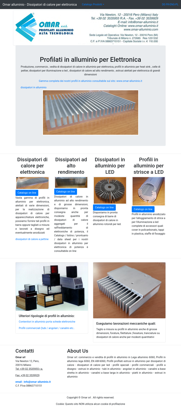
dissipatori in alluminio (34, 87)
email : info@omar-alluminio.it (33, 381)
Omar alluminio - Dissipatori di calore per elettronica (40, 4)
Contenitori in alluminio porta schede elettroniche (47, 321)
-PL (176, 4)
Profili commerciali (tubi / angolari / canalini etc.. (47, 328)
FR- (168, 4)
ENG (172, 4)
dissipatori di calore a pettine (32, 239)
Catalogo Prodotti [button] (92, 4)
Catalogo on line (27, 192)
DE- (164, 4)
